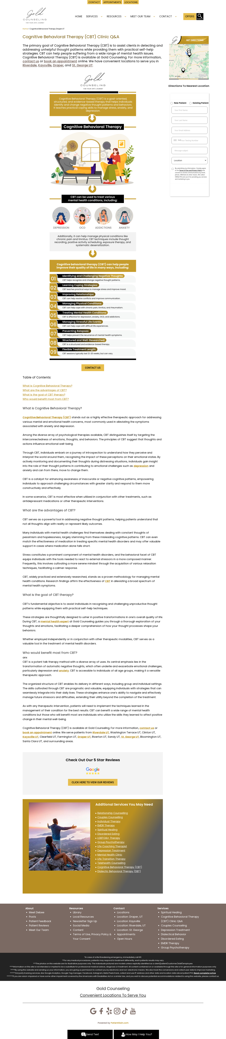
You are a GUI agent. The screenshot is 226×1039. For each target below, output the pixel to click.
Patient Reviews (39, 925)
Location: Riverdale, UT (131, 925)
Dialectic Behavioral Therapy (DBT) (119, 871)
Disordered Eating (108, 834)
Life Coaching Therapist (112, 846)
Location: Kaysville (128, 921)
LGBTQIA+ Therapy (108, 838)
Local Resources (83, 916)
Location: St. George (130, 930)
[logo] (35, 15)
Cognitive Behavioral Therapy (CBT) (119, 867)
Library (77, 912)
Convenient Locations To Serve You (113, 995)
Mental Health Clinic (109, 854)
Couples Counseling (174, 925)
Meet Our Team (140, 16)
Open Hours (124, 939)
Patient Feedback (40, 921)
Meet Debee (36, 912)
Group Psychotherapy (111, 842)
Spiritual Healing (107, 829)
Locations (123, 912)
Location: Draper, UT (130, 916)
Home (78, 16)
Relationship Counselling (112, 813)
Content (78, 930)
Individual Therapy (108, 821)
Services (92, 16)
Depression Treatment (111, 850)
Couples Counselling (110, 817)
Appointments (126, 934)
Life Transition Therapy (111, 859)
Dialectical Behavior (173, 934)
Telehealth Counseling (111, 863)
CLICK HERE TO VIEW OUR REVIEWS (93, 782)
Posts (32, 916)
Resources (114, 16)
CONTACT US (93, 367)
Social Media (81, 925)
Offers (189, 16)
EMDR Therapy (170, 943)
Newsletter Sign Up (85, 921)
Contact (165, 16)
